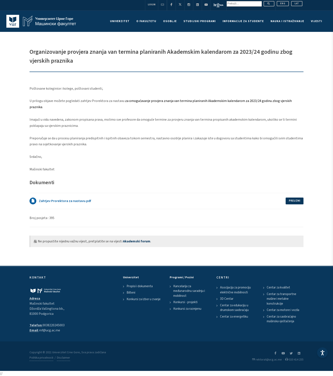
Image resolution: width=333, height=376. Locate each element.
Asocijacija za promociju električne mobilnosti (235, 290)
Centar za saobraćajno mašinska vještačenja (281, 319)
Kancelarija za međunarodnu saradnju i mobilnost (189, 291)
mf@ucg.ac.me (49, 330)
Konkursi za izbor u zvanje (144, 299)
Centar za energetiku (234, 316)
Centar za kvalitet (278, 287)
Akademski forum (136, 241)
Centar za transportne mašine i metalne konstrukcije (281, 299)
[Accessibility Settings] (322, 352)
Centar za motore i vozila (283, 310)
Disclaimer (63, 358)
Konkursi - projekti (185, 302)
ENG (282, 3)
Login (151, 4)
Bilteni (131, 292)
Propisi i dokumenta (140, 286)
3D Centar (226, 299)
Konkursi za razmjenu (187, 309)
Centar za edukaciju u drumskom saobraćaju (234, 307)
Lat (297, 3)
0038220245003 (53, 325)
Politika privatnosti (41, 358)
